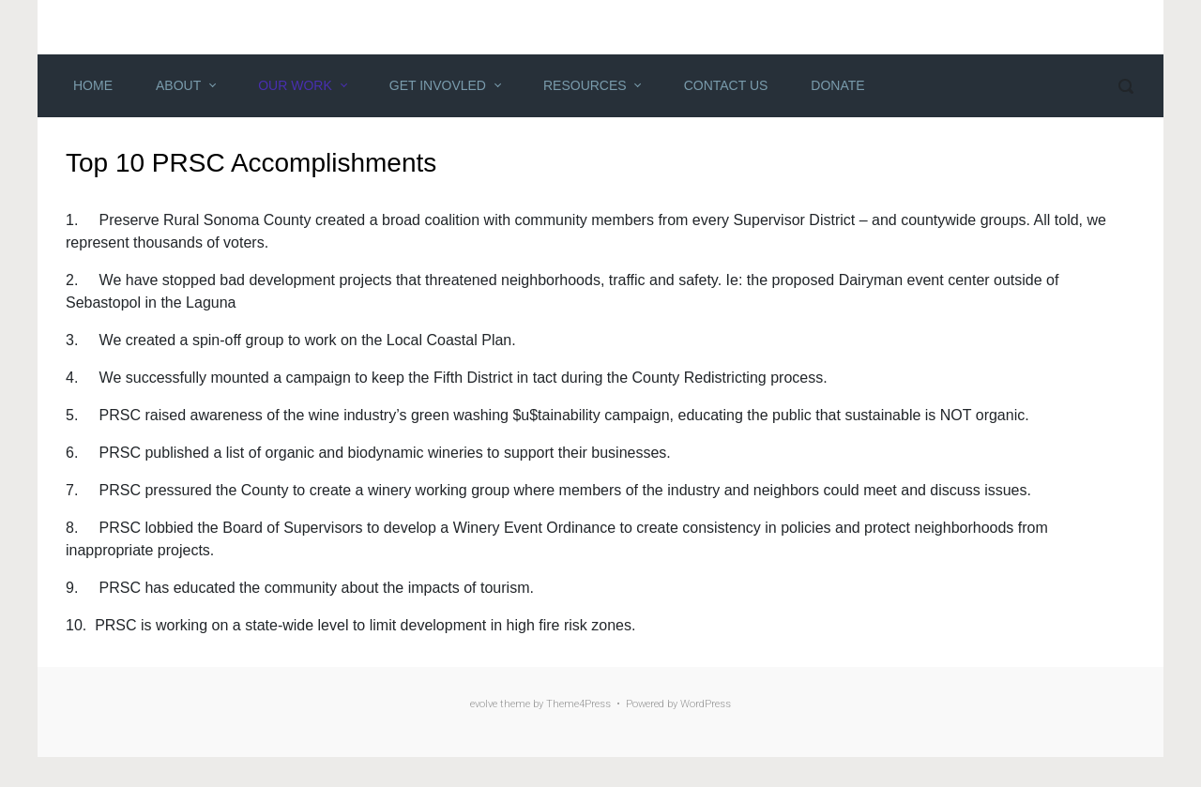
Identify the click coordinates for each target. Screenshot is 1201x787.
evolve (483, 704)
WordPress (705, 704)
